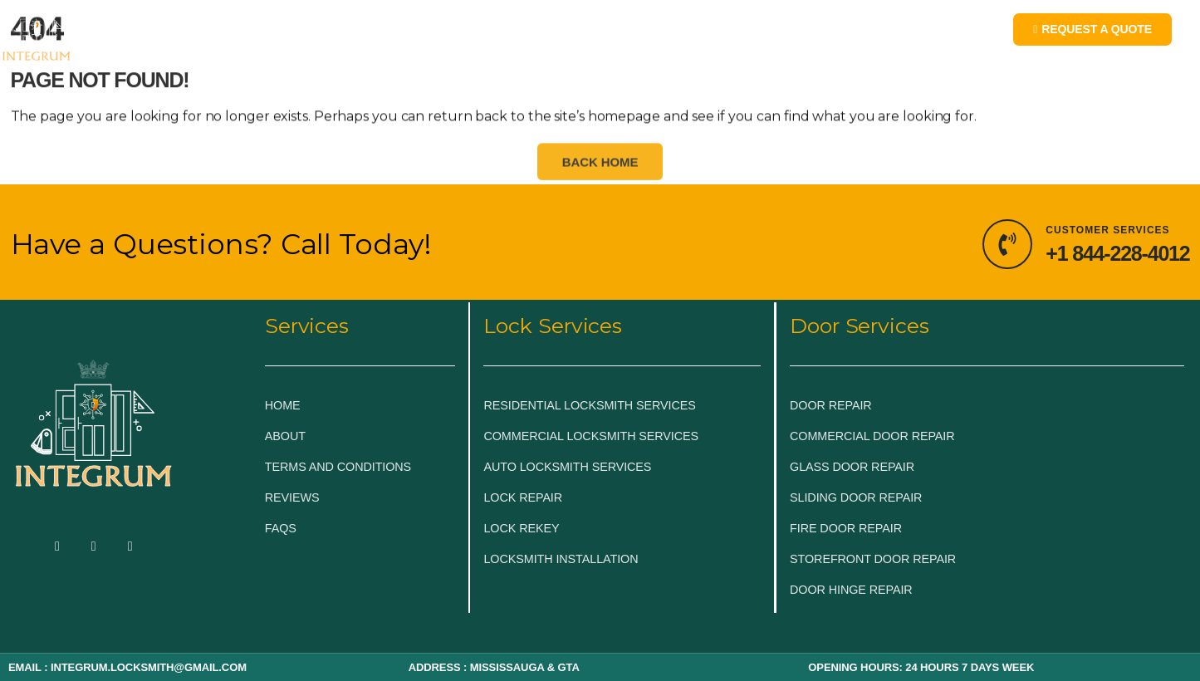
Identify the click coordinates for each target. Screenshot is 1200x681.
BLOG (672, 35)
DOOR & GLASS (577, 35)
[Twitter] (93, 547)
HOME (188, 35)
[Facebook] (57, 547)
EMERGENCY (274, 35)
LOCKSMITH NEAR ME (790, 35)
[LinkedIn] (130, 547)
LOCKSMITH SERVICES (420, 35)
